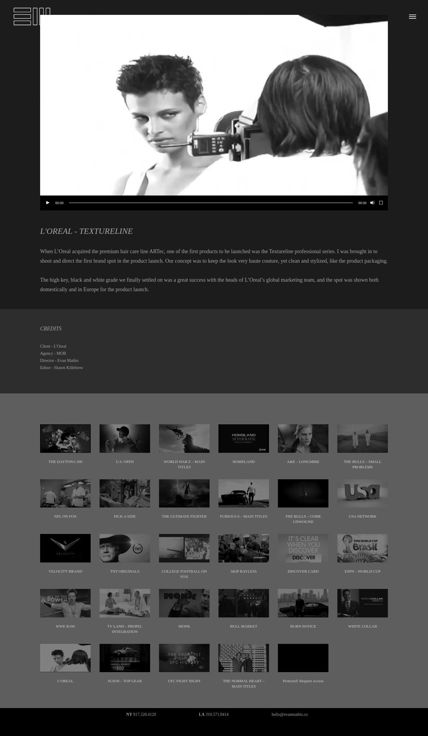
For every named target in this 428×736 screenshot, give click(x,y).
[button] (214, 112)
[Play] (48, 203)
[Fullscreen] (381, 203)
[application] (214, 112)
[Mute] (372, 203)
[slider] (211, 202)
